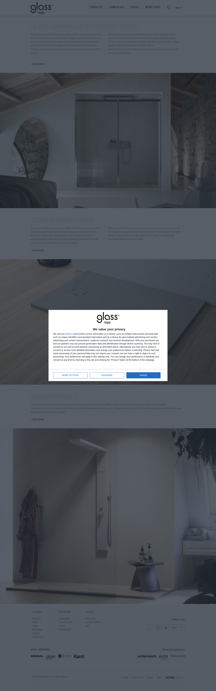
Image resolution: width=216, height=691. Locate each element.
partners (69, 334)
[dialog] (108, 345)
